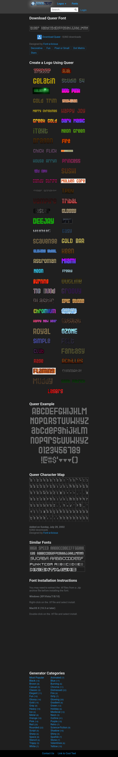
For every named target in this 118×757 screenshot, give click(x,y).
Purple (56, 721)
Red (33, 724)
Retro (55, 724)
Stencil (34, 740)
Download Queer (49, 36)
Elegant (35, 693)
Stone (55, 740)
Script (34, 730)
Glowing (57, 699)
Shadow (57, 730)
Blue (55, 680)
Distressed (58, 690)
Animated (57, 677)
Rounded (36, 727)
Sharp (34, 733)
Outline (57, 718)
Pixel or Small (62, 48)
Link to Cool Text (67, 753)
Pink (33, 721)
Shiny (55, 733)
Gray (33, 705)
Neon (55, 715)
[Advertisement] (14, 62)
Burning (56, 683)
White (34, 746)
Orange (35, 718)
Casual (34, 687)
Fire (54, 693)
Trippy (34, 743)
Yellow (56, 746)
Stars (34, 52)
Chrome (57, 687)
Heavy (34, 708)
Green (56, 705)
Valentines (58, 743)
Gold (34, 702)
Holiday (56, 708)
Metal (34, 715)
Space (34, 736)
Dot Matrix (79, 48)
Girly (55, 696)
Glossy (35, 699)
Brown (34, 683)
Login (84, 10)
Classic (34, 690)
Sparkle (56, 736)
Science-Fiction (60, 727)
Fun (49, 48)
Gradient (57, 702)
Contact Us (48, 753)
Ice (32, 711)
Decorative (37, 48)
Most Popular (36, 677)
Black (34, 680)
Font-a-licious (50, 44)
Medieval (58, 711)
